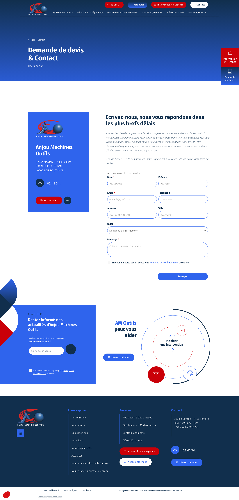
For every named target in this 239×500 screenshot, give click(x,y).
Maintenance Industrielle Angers (89, 471)
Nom (110, 177)
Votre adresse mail (40, 341)
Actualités (76, 455)
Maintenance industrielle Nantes (89, 463)
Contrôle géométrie (152, 12)
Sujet (110, 224)
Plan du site (86, 490)
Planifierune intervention (171, 342)
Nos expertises (79, 432)
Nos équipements (197, 12)
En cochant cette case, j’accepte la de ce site (53, 372)
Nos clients (77, 440)
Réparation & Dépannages (137, 417)
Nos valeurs (78, 425)
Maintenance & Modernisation (122, 12)
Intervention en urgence (230, 60)
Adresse (111, 208)
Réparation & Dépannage (90, 12)
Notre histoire (79, 417)
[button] (6, 494)
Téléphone (165, 192)
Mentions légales (70, 490)
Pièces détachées (175, 12)
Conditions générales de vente (50, 497)
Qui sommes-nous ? (63, 12)
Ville (160, 208)
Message (113, 239)
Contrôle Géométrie (134, 432)
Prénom (162, 177)
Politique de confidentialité (48, 490)
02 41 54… (116, 4)
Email (111, 192)
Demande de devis (229, 79)
